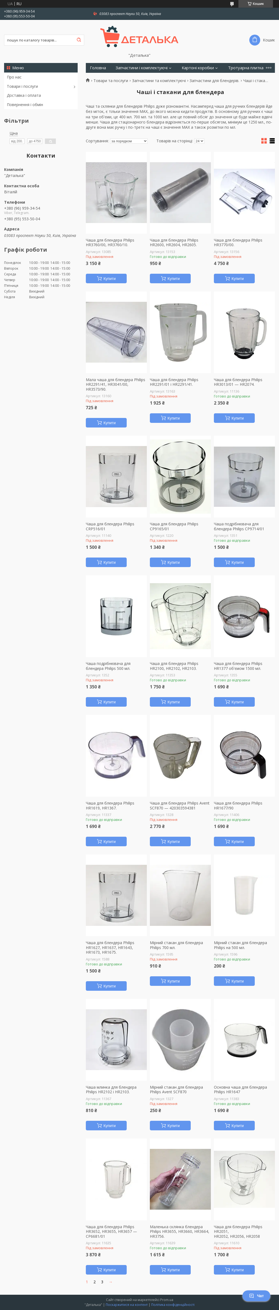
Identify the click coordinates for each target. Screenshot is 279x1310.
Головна (98, 68)
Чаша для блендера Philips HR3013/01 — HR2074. (238, 382)
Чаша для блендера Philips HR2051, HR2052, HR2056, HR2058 (238, 1231)
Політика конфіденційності (173, 1304)
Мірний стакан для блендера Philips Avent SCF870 (176, 1089)
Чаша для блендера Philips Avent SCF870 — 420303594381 (180, 805)
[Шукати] (78, 40)
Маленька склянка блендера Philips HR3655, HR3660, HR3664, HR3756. (179, 1231)
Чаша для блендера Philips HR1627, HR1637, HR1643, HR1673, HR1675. (110, 947)
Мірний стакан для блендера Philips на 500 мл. (240, 945)
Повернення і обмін (25, 104)
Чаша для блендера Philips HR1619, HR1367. (110, 805)
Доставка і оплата (24, 95)
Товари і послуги (22, 86)
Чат (256, 1295)
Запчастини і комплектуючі (142, 68)
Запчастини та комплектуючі (159, 80)
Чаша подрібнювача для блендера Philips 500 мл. (108, 666)
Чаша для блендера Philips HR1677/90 (238, 805)
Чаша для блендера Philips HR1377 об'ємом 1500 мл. (238, 666)
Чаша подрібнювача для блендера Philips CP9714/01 (239, 526)
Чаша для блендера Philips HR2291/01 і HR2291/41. (174, 382)
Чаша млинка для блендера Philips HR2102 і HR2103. (111, 1089)
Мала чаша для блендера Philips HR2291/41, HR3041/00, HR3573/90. (115, 384)
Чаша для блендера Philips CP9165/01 (174, 526)
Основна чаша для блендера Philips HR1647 (240, 1089)
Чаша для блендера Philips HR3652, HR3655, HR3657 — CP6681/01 (111, 1231)
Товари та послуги (110, 80)
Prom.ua (166, 1299)
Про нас (14, 77)
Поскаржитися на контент (127, 1304)
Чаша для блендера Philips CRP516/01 (110, 526)
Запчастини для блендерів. (214, 80)
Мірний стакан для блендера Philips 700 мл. (176, 945)
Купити (110, 278)
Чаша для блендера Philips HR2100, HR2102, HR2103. (174, 666)
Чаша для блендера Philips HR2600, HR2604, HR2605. (174, 242)
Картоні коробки (198, 68)
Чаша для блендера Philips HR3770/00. (238, 242)
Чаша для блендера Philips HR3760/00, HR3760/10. (110, 242)
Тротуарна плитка (245, 68)
